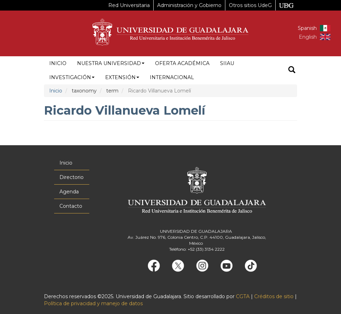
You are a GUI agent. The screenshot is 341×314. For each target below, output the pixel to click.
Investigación (72, 77)
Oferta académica (182, 63)
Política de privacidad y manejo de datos (93, 303)
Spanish (307, 28)
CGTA (243, 296)
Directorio (71, 177)
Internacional (172, 77)
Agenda (69, 191)
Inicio (57, 63)
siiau (227, 63)
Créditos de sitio (274, 296)
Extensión (122, 77)
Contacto (70, 206)
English (308, 37)
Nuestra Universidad (110, 63)
